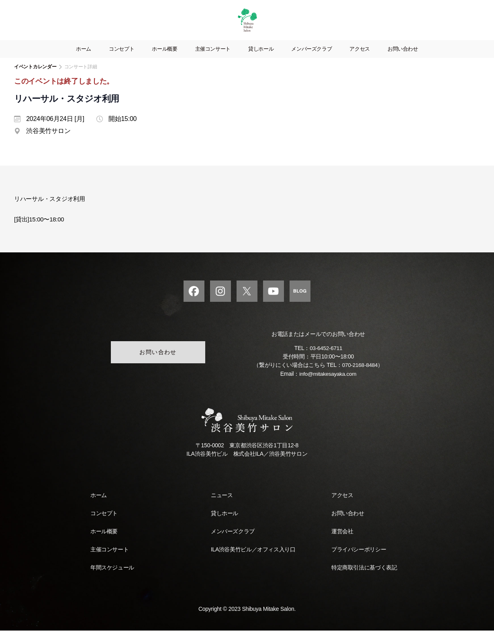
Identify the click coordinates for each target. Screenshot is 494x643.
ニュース (222, 507)
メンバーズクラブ (311, 61)
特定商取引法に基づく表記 (364, 580)
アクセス (359, 61)
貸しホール (261, 61)
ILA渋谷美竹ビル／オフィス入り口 (253, 562)
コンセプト (121, 61)
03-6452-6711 (326, 361)
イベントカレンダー (35, 79)
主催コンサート (213, 61)
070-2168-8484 (359, 378)
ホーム (83, 61)
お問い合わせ (403, 61)
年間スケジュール (112, 580)
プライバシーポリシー (358, 562)
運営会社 (342, 544)
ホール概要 (164, 61)
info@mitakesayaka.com (327, 386)
